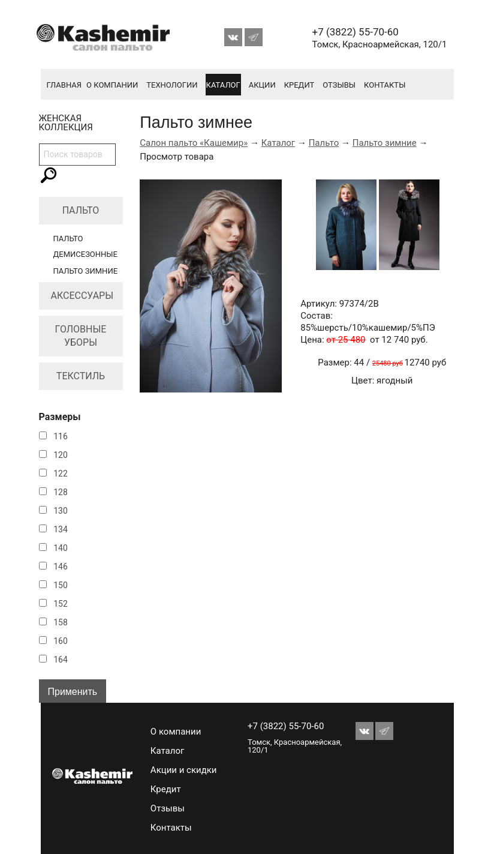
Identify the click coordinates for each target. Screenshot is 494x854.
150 (60, 585)
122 (60, 473)
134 (60, 529)
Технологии (171, 84)
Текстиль (80, 376)
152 (60, 604)
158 (60, 622)
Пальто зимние (85, 270)
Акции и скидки (183, 770)
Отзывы (339, 84)
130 (60, 511)
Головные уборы (81, 335)
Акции (262, 84)
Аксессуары (82, 295)
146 (60, 566)
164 (60, 659)
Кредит (299, 84)
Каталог (223, 84)
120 (60, 455)
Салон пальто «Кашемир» (194, 142)
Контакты (384, 84)
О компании (112, 84)
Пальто (81, 210)
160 (60, 641)
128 (60, 492)
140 (60, 548)
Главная (64, 84)
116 (60, 436)
